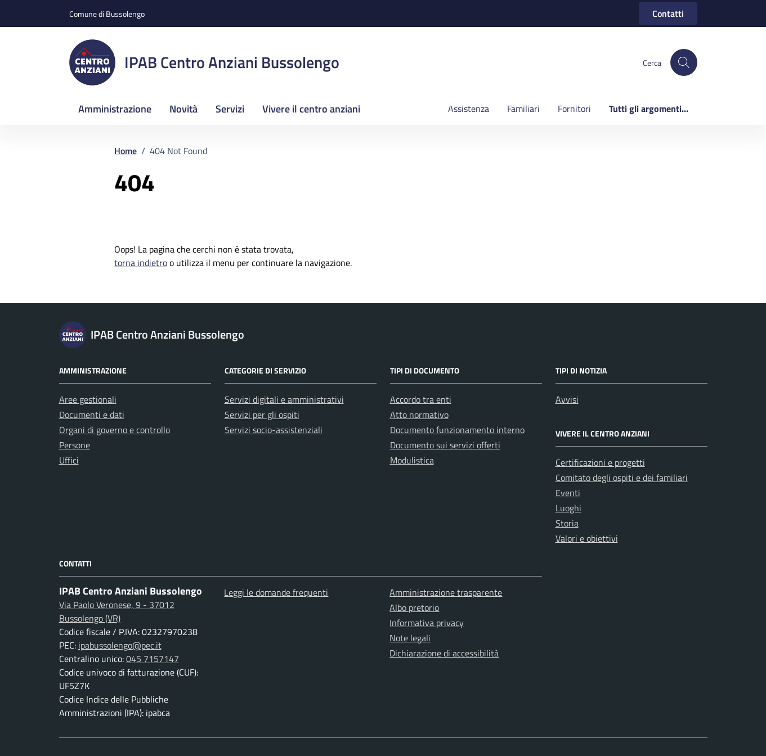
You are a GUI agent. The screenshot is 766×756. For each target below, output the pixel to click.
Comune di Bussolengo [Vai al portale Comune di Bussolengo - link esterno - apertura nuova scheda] (107, 14)
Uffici (69, 460)
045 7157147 (152, 658)
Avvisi (567, 399)
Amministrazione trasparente (445, 592)
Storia (567, 523)
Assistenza (468, 108)
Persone (74, 445)
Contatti (668, 13)
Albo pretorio (414, 607)
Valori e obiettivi (587, 538)
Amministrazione (114, 108)
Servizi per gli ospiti (262, 414)
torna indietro (140, 262)
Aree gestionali (88, 399)
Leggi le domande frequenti (276, 592)
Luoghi (568, 508)
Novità (183, 108)
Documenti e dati (91, 414)
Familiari (523, 108)
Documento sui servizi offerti (445, 445)
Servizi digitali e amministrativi (284, 399)
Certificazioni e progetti (600, 462)
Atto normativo (419, 414)
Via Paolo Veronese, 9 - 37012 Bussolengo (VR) (116, 611)
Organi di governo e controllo (114, 429)
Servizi (230, 108)
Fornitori (574, 108)
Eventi (568, 493)
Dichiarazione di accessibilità (444, 653)
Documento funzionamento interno (457, 429)
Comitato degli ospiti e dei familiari (622, 477)
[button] (683, 62)
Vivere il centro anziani (311, 108)
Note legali (410, 638)
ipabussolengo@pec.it (120, 645)
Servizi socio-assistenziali (273, 429)
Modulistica (412, 460)
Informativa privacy (426, 622)
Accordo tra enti (420, 399)
